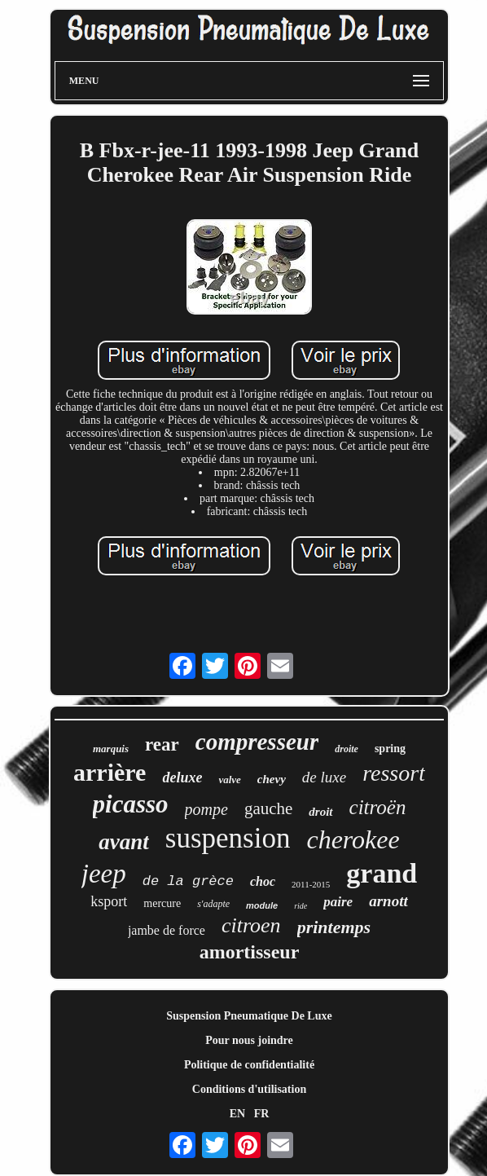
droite (346, 749)
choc (262, 881)
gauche (268, 808)
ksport (108, 901)
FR (262, 1114)
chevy (271, 779)
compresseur (256, 742)
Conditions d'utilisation (249, 1089)
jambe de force (166, 930)
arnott (388, 901)
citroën (377, 807)
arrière (109, 772)
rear (162, 744)
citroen (251, 925)
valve (229, 779)
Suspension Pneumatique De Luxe (248, 1016)
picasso (131, 804)
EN (237, 1114)
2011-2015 (311, 884)
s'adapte (213, 904)
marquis (111, 748)
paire (338, 902)
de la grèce (188, 881)
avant (124, 842)
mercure (162, 903)
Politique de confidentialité (249, 1065)
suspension (228, 838)
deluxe (182, 777)
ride (300, 905)
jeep (103, 873)
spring (390, 748)
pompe (206, 809)
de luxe (324, 777)
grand (381, 873)
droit (320, 811)
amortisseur (250, 951)
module (262, 905)
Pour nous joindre (249, 1040)
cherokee (352, 839)
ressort (393, 773)
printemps (334, 927)
